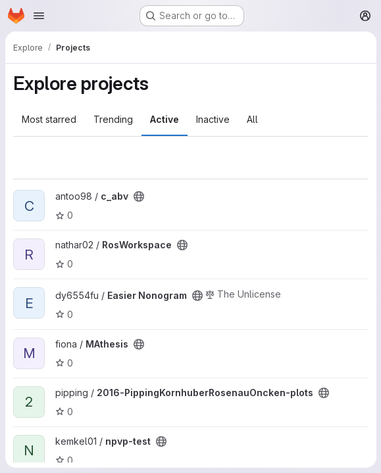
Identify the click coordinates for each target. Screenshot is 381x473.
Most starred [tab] (49, 119)
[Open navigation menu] (38, 15)
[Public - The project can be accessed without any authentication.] (139, 196)
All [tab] (252, 119)
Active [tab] (164, 119)
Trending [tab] (113, 119)
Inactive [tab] (213, 119)
